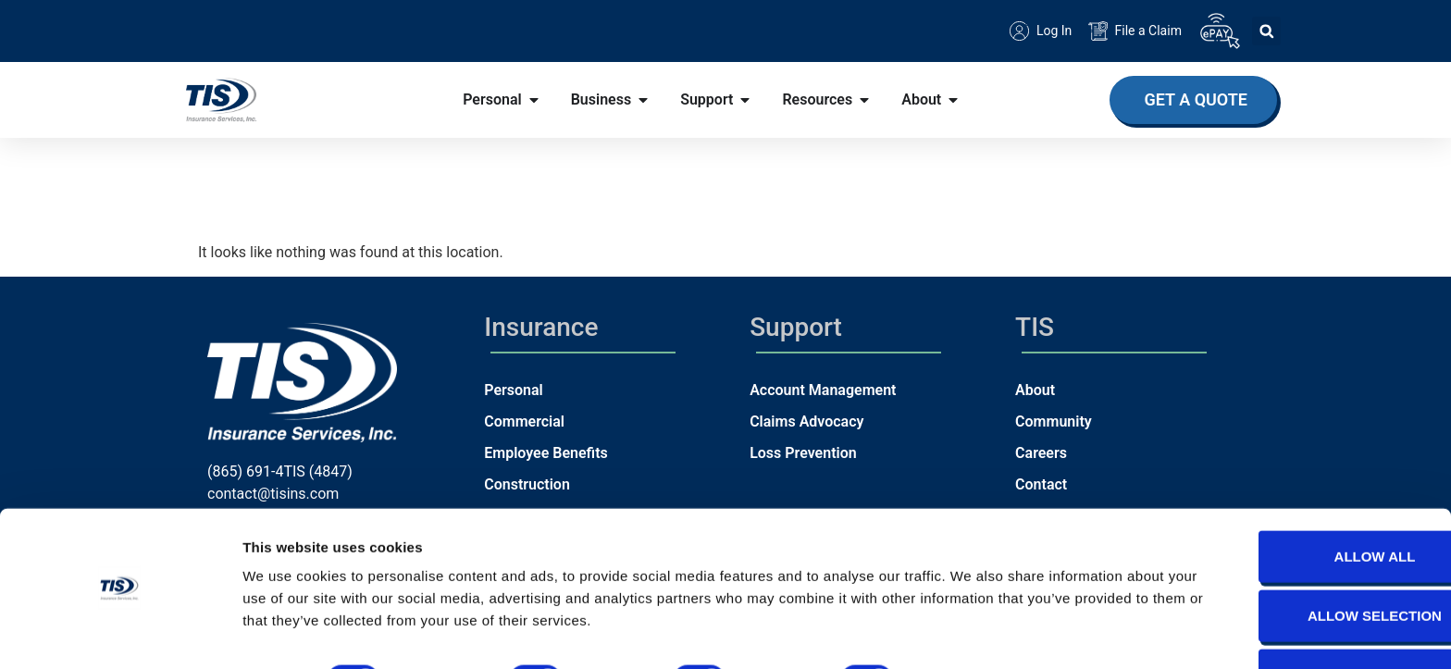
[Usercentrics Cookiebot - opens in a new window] (120, 633)
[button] (1266, 31)
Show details (971, 625)
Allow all (1296, 502)
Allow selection (1297, 561)
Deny (1296, 620)
